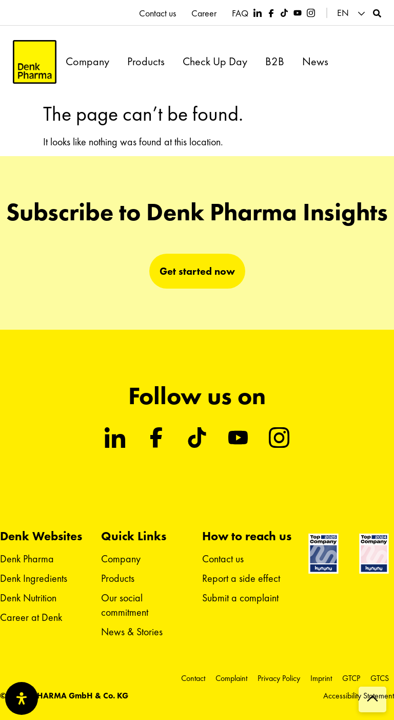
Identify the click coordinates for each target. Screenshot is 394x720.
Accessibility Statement (358, 695)
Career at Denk (31, 617)
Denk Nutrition (28, 598)
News (315, 61)
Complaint (231, 678)
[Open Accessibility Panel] (21, 698)
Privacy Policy (279, 678)
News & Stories (132, 632)
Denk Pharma (27, 559)
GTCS (379, 678)
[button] (352, 13)
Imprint (321, 678)
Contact (193, 678)
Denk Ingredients (33, 578)
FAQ (240, 13)
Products (146, 61)
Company (87, 61)
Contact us (157, 13)
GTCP (351, 678)
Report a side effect (241, 578)
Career (203, 13)
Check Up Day (215, 61)
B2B (274, 61)
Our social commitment (124, 605)
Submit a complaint (240, 598)
